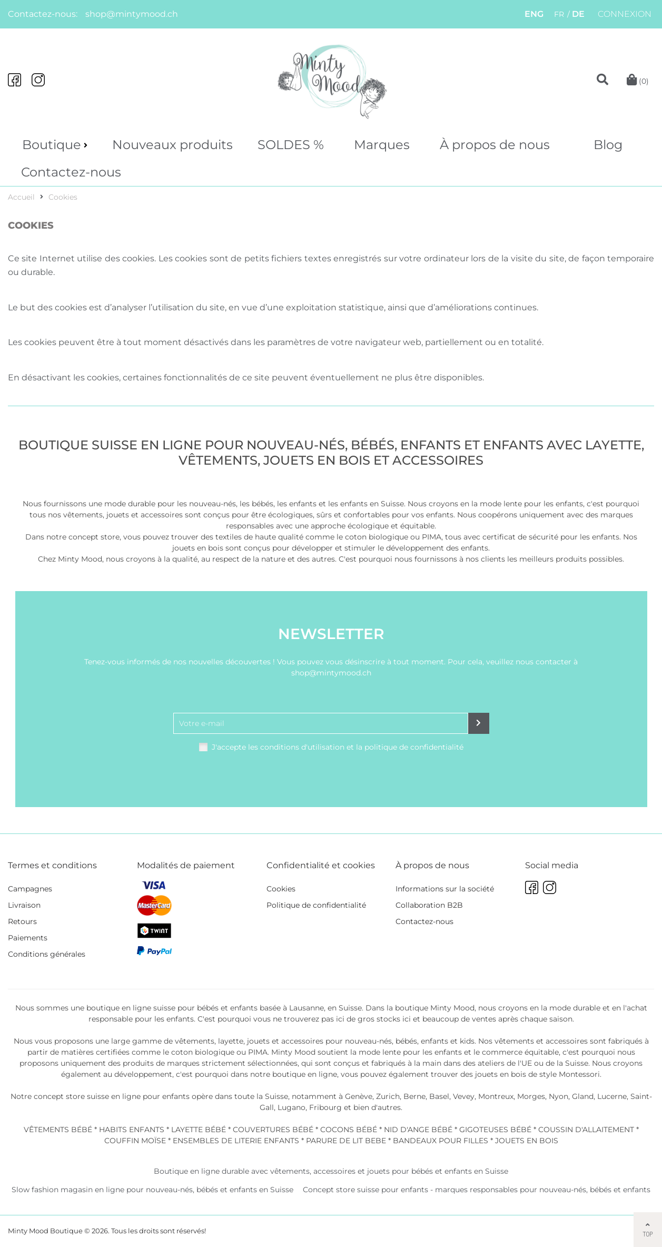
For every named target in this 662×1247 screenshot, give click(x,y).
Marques (382, 144)
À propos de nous (495, 144)
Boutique (51, 144)
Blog (608, 144)
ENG (534, 14)
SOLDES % (291, 144)
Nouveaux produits (172, 144)
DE (578, 14)
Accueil (21, 197)
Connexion (624, 14)
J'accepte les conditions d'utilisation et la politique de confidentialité (337, 747)
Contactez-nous (71, 172)
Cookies (62, 197)
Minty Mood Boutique (45, 1230)
